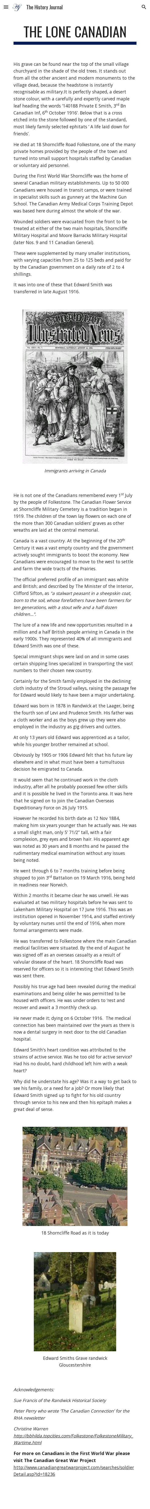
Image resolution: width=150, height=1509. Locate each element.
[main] (75, 34)
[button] (6, 7)
